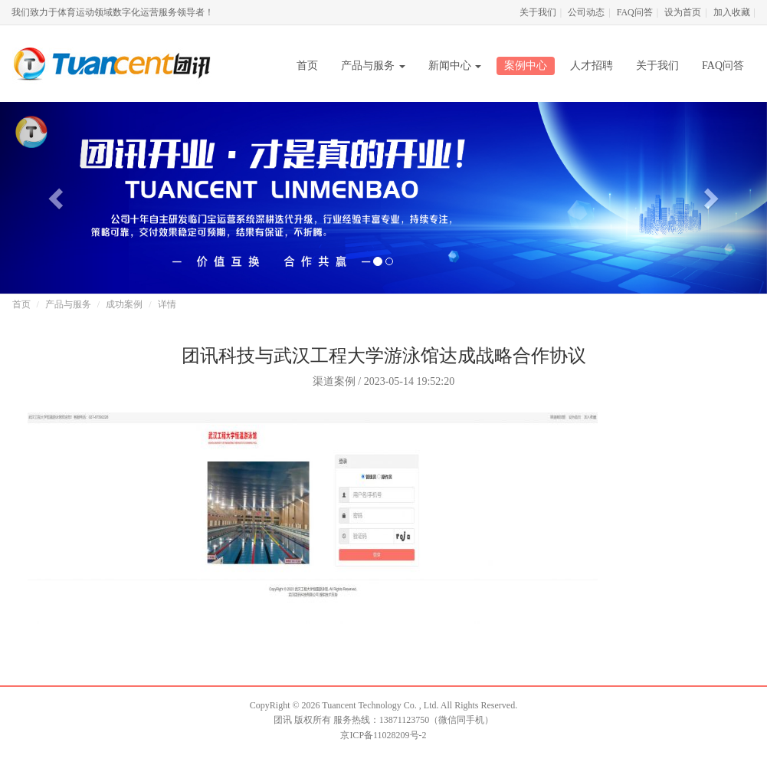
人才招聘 (591, 65)
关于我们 (538, 12)
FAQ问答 (635, 12)
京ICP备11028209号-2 (383, 735)
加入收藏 (731, 12)
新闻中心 (455, 65)
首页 (307, 65)
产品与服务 (373, 65)
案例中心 (525, 65)
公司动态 (586, 12)
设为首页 (682, 12)
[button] (57, 198)
